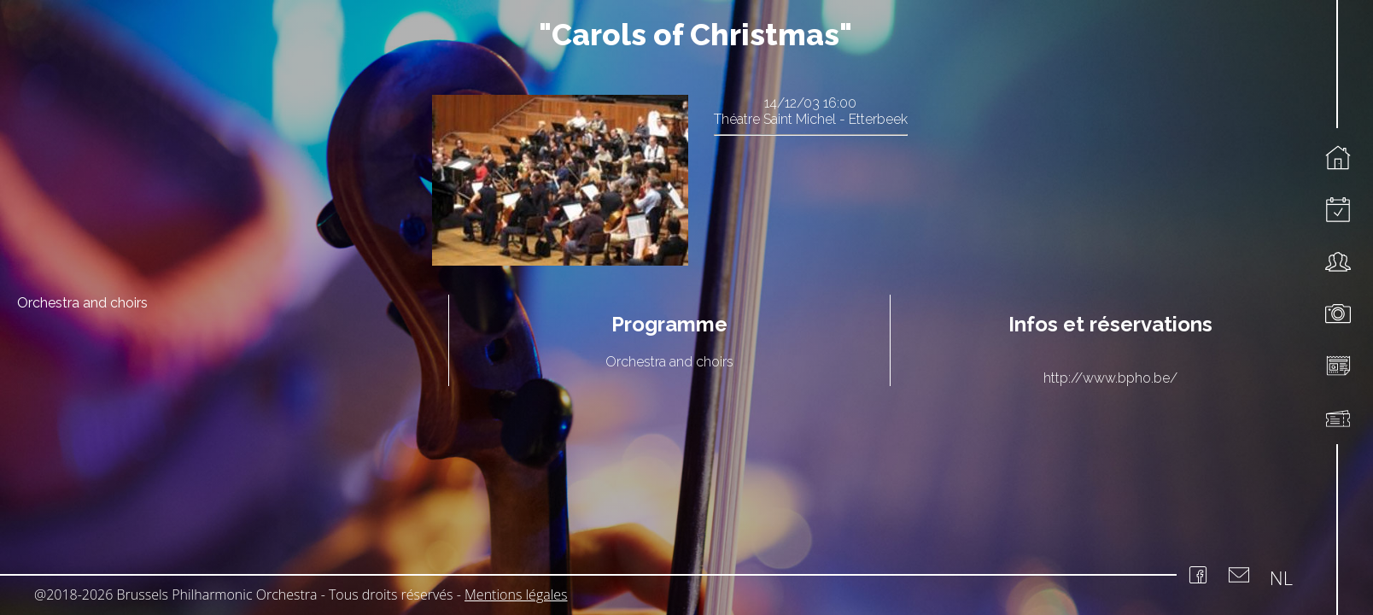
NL (1281, 577)
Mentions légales (516, 594)
